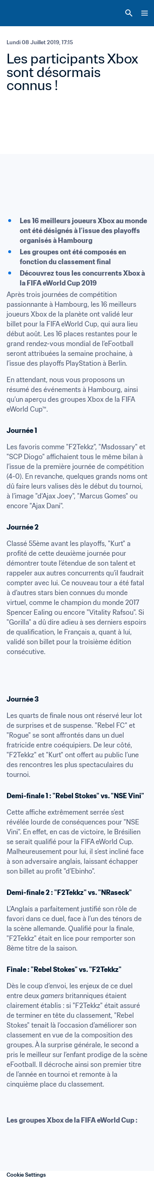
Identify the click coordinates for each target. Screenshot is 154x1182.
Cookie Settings (26, 1174)
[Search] (129, 13)
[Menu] (144, 13)
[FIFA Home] (22, 13)
